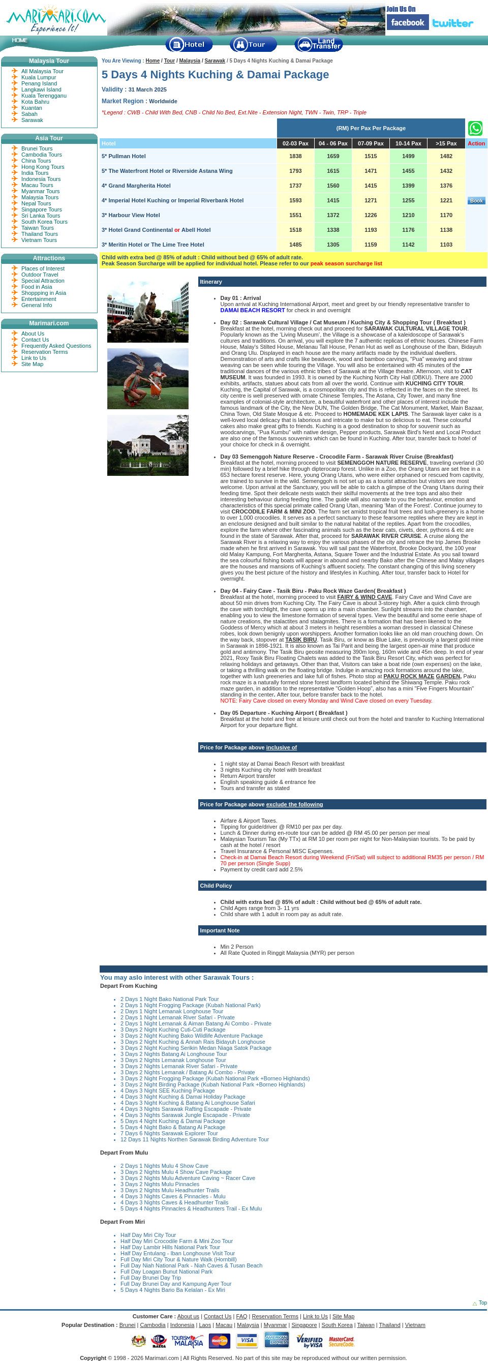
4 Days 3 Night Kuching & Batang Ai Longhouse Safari (187, 1103)
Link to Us (33, 358)
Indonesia (182, 1325)
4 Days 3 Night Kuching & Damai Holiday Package (183, 1097)
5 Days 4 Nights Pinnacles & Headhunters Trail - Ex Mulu (191, 1208)
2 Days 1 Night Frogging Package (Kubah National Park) (190, 1005)
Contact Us (35, 340)
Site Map (32, 364)
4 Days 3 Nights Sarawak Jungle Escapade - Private (185, 1115)
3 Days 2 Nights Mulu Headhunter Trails (169, 1190)
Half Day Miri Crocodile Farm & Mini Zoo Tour (176, 1241)
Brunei (127, 1325)
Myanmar (275, 1325)
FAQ (242, 1316)
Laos (205, 1325)
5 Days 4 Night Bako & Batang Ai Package (173, 1127)
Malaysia (189, 61)
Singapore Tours (41, 209)
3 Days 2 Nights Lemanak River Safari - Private (178, 1066)
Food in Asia (36, 287)
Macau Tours (37, 185)
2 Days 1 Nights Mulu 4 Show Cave (164, 1166)
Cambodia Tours (41, 155)
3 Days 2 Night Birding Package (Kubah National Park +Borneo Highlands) (213, 1084)
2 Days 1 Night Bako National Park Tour (169, 999)
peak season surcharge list (346, 263)
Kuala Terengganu (44, 96)
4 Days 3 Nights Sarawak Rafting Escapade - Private (185, 1109)
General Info (36, 305)
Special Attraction (43, 281)
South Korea (337, 1325)
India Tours (35, 173)
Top (483, 1303)
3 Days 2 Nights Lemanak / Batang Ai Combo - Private (187, 1072)
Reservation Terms (44, 352)
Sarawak (215, 61)
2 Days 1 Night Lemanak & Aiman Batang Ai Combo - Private (195, 1023)
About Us (32, 333)
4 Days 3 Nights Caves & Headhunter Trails (174, 1202)
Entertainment (38, 299)
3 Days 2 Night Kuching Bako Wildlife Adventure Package (191, 1036)
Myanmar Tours (40, 191)
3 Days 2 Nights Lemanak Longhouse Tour (173, 1060)
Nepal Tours (36, 203)
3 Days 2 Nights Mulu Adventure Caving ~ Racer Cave (187, 1178)
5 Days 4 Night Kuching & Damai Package (172, 1121)
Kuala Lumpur (38, 77)
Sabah (29, 114)
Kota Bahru (35, 102)
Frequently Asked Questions (56, 346)
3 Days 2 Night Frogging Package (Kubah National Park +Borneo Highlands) (215, 1078)
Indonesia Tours (40, 179)
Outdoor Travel (39, 274)
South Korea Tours (44, 222)
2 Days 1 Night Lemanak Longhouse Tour (171, 1011)
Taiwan (366, 1325)
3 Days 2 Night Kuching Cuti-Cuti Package (173, 1029)
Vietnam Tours (39, 240)
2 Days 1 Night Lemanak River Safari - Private (177, 1017)
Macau (224, 1325)
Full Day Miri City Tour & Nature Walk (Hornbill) (178, 1259)
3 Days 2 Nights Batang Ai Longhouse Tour (173, 1054)
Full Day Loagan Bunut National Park (166, 1271)
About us (188, 1316)
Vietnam (415, 1325)
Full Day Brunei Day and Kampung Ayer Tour (176, 1284)
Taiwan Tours (37, 228)
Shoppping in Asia (43, 293)
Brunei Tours (37, 148)
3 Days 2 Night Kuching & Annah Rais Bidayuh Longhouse (192, 1042)
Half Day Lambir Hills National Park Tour (170, 1247)
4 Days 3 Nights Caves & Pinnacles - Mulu (173, 1196)
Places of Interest (43, 268)
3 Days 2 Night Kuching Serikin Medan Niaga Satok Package (195, 1048)
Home (153, 61)
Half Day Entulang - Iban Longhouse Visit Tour (177, 1253)
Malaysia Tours (39, 197)
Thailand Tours (39, 234)
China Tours (36, 161)
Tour (169, 61)
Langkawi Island (41, 89)
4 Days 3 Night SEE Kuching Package (167, 1090)
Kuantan (31, 108)
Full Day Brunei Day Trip (150, 1278)
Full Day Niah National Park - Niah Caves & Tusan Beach (191, 1265)
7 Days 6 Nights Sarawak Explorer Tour (169, 1133)
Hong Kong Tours (43, 167)
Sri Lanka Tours (40, 216)
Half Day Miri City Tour (148, 1235)
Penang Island (39, 83)
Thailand (390, 1325)
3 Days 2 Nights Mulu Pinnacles (159, 1184)
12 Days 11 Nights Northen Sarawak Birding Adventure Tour (194, 1139)
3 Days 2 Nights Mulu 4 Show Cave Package (176, 1172)
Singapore (304, 1325)
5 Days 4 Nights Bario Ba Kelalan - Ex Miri (172, 1290)
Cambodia (153, 1325)
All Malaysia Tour (42, 71)
